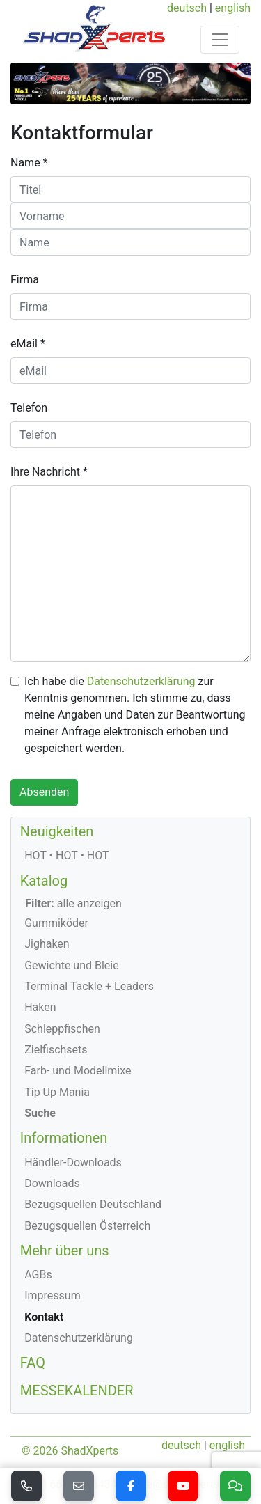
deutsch (187, 8)
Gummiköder (56, 923)
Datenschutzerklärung (141, 681)
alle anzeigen (73, 903)
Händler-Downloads (73, 1162)
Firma (24, 279)
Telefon (28, 407)
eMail (24, 343)
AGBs (38, 1274)
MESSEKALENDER (77, 1390)
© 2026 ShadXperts (70, 1450)
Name (25, 162)
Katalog (44, 880)
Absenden (44, 792)
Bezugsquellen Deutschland (92, 1204)
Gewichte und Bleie (71, 965)
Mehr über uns (64, 1250)
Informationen (64, 1137)
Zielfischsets (55, 1049)
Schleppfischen (62, 1028)
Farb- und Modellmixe (77, 1070)
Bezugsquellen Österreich (87, 1225)
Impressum (52, 1295)
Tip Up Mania (57, 1092)
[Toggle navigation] (219, 40)
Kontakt (43, 1317)
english (233, 8)
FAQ (32, 1362)
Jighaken (47, 943)
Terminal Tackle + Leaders (89, 986)
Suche (40, 1113)
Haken (40, 1007)
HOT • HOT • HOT (66, 855)
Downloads (51, 1183)
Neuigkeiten (57, 831)
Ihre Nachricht (45, 471)
